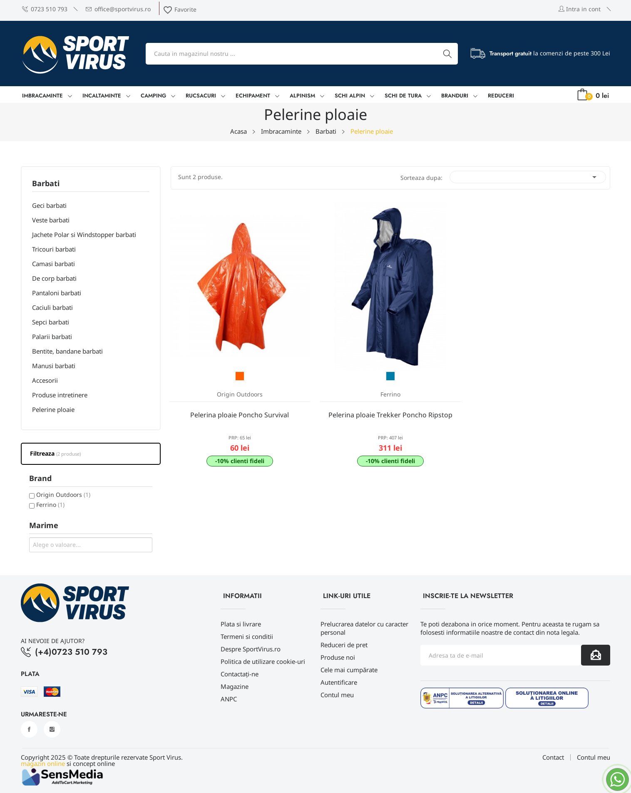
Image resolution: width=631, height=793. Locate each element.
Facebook (29, 729)
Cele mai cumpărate (349, 670)
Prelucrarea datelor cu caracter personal (364, 628)
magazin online (43, 763)
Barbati (46, 184)
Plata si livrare (241, 624)
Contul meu (337, 695)
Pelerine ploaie (53, 409)
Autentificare (338, 682)
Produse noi (337, 657)
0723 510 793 (44, 9)
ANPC (229, 699)
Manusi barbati (53, 366)
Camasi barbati (53, 263)
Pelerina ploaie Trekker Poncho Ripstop (390, 414)
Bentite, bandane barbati (67, 351)
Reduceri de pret (344, 645)
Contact (553, 757)
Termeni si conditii (247, 636)
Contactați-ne (239, 674)
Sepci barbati (50, 322)
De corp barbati (54, 278)
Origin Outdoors (63, 495)
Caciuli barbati (52, 307)
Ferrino (50, 505)
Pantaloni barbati (56, 293)
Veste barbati (51, 220)
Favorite (179, 9)
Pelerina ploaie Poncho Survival (239, 414)
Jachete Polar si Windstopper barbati (84, 234)
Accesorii (45, 380)
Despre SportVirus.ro (251, 649)
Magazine (234, 686)
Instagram (52, 729)
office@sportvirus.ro (118, 9)
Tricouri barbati (54, 249)
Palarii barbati (52, 336)
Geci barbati (49, 205)
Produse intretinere (59, 395)
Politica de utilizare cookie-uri (263, 661)
